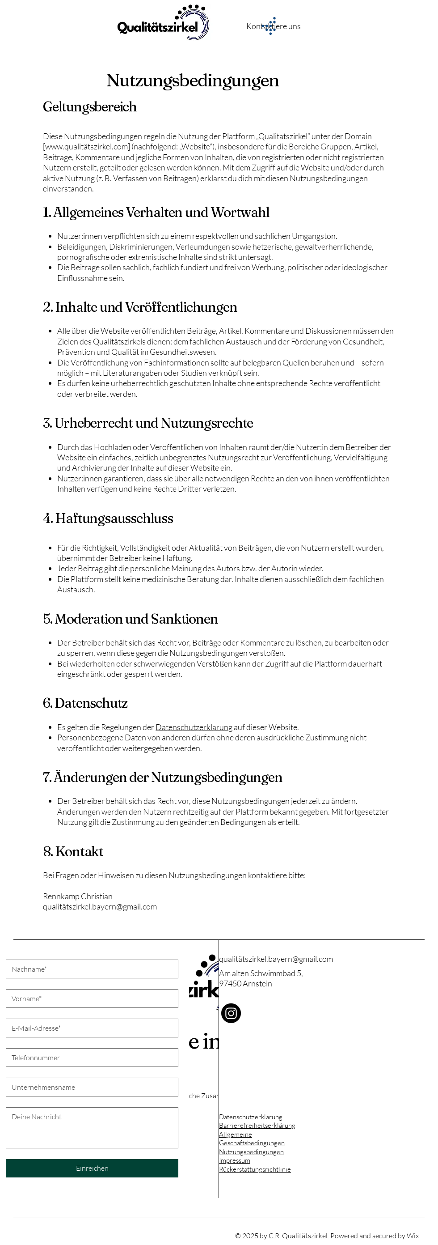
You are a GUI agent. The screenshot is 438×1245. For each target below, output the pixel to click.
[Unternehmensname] (89, 1087)
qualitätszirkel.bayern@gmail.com (276, 959)
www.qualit (64, 146)
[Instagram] (231, 1013)
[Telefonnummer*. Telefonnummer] (89, 1058)
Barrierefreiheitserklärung (257, 1125)
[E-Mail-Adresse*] (89, 1028)
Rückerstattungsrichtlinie (255, 1169)
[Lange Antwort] (92, 1127)
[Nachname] (89, 969)
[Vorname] (89, 998)
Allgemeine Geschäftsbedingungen (252, 1138)
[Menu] (268, 26)
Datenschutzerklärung (250, 1117)
